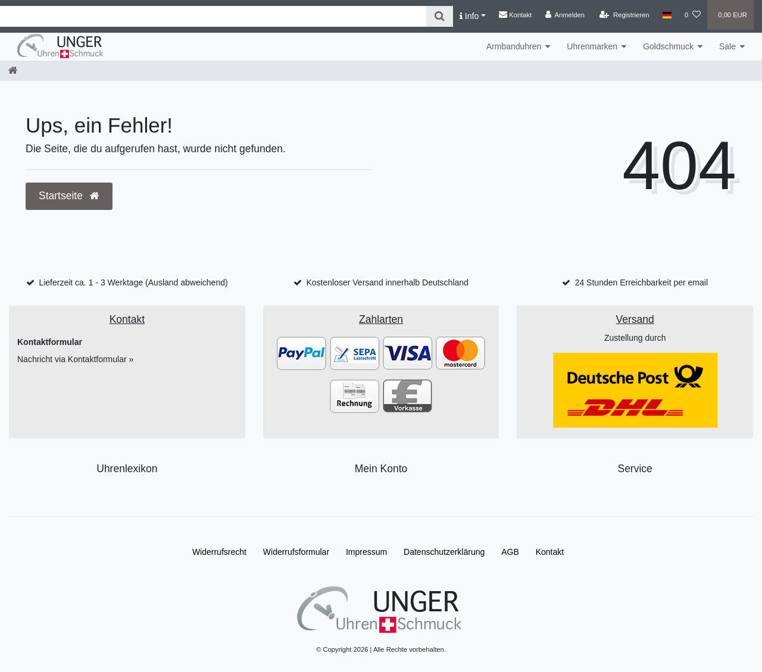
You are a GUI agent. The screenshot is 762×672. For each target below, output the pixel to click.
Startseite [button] (69, 196)
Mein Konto (381, 469)
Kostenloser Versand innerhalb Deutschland (387, 282)
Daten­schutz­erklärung (444, 552)
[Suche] (439, 16)
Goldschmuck (668, 46)
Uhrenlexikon (126, 469)
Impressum (366, 552)
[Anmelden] (564, 15)
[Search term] (213, 16)
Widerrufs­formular (296, 552)
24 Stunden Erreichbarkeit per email (641, 282)
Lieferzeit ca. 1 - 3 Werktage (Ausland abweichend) (133, 282)
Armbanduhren (514, 46)
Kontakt (515, 14)
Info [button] (469, 16)
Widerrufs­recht (219, 552)
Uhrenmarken (592, 46)
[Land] (667, 15)
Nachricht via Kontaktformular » (75, 359)
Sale (727, 46)
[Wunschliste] (692, 15)
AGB (510, 552)
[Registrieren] (624, 15)
